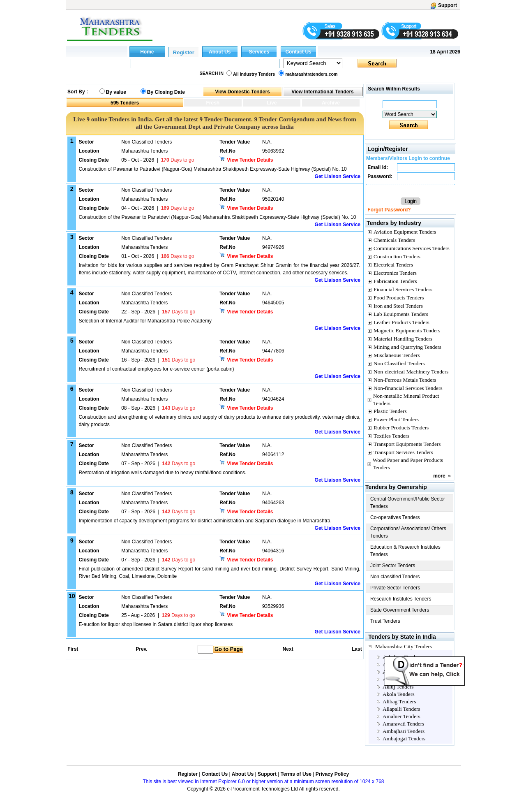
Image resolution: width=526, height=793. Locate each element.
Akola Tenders (399, 694)
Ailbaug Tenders (401, 679)
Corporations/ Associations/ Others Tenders (408, 532)
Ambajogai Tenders (404, 738)
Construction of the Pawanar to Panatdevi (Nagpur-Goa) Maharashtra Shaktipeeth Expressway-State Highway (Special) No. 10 (217, 217)
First (72, 649)
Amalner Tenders (401, 716)
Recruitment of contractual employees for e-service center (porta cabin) (156, 369)
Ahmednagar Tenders (406, 672)
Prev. (141, 649)
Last (357, 649)
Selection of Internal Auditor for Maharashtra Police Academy (145, 321)
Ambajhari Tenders (403, 731)
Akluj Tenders (398, 687)
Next (288, 649)
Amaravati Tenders (403, 724)
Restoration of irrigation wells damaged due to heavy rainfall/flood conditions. (162, 472)
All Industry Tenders (254, 74)
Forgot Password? (389, 210)
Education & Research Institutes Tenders (405, 550)
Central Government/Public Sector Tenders (407, 502)
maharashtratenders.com (311, 74)
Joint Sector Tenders (392, 565)
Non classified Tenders (395, 577)
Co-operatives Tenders (395, 517)
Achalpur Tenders (402, 657)
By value (116, 92)
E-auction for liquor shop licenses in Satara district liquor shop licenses (155, 624)
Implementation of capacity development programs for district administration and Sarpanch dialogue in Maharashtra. (205, 521)
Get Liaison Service (337, 176)
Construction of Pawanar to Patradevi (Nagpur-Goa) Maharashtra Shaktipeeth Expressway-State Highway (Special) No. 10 (212, 169)
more (439, 476)
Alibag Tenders (399, 701)
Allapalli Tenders (401, 709)
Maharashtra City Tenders (403, 646)
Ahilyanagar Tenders (405, 664)
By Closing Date (166, 92)
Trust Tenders (385, 621)
